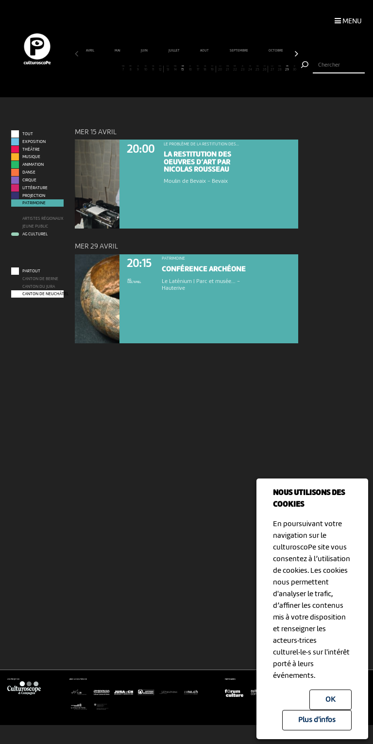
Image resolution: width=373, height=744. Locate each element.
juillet (174, 51)
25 (257, 68)
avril (90, 51)
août (204, 51)
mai (118, 51)
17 (197, 68)
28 (279, 68)
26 (264, 68)
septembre (239, 51)
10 (145, 68)
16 (190, 68)
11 (153, 68)
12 (160, 68)
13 (168, 68)
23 (242, 68)
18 (205, 68)
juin (144, 51)
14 (175, 68)
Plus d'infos (317, 720)
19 (212, 68)
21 (227, 68)
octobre (276, 51)
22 (235, 68)
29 (287, 68)
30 (294, 68)
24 (250, 68)
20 (220, 68)
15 (182, 68)
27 (272, 68)
